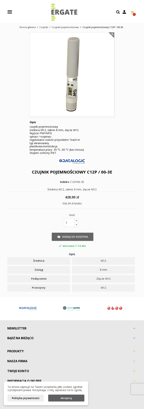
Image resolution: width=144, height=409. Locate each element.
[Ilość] (69, 223)
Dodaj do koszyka (72, 237)
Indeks (64, 182)
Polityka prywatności (25, 398)
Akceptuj (66, 398)
